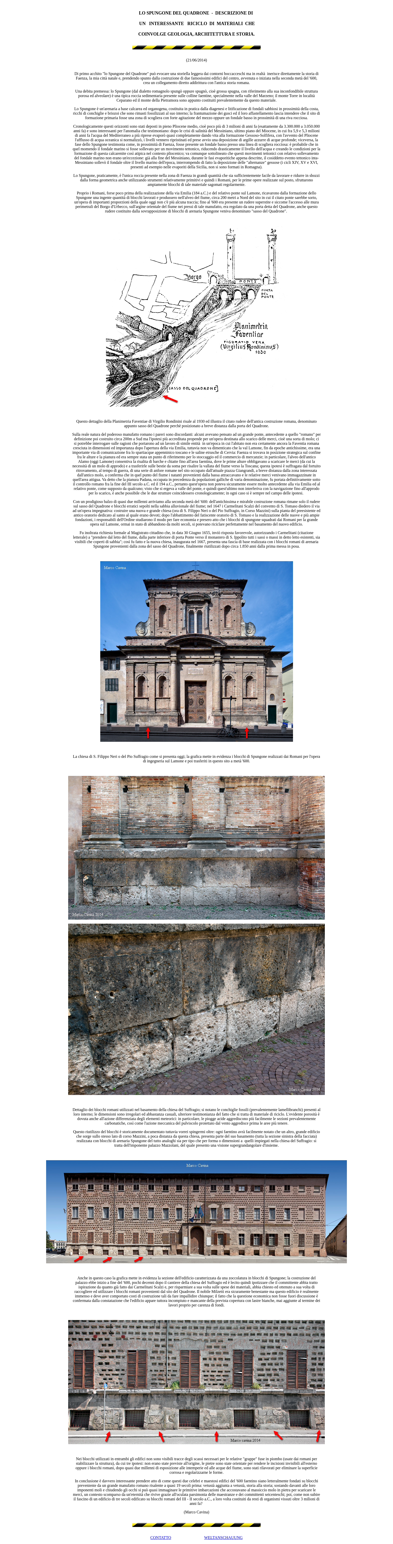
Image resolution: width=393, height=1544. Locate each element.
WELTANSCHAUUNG (223, 1537)
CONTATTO (160, 1537)
